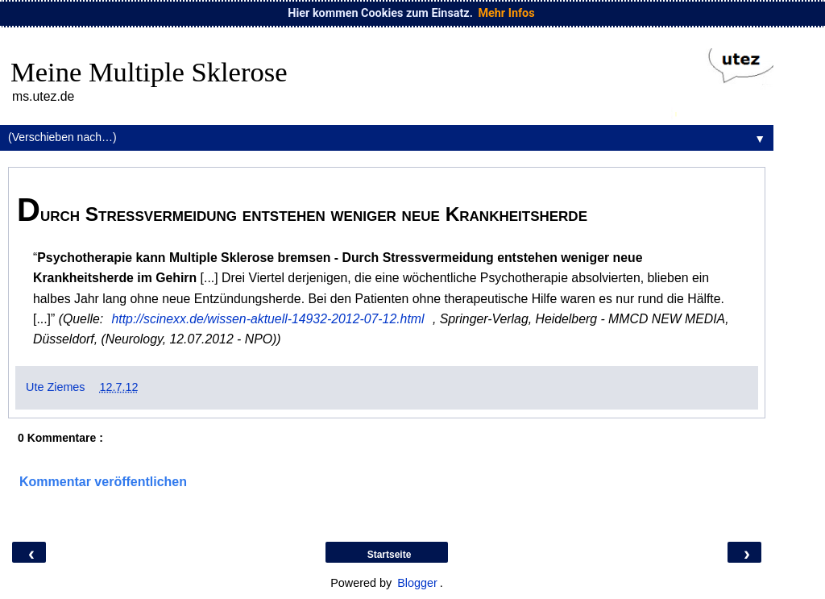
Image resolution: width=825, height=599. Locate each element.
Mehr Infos (506, 13)
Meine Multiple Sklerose (149, 71)
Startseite (389, 554)
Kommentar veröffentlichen (103, 482)
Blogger (417, 582)
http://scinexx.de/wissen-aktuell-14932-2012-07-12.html (268, 319)
